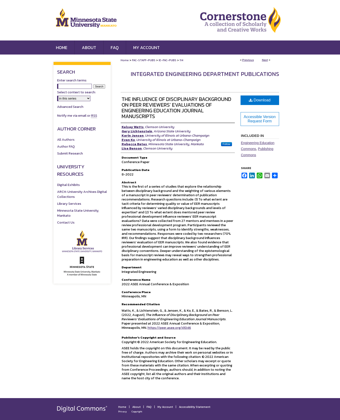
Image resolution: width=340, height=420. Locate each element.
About (136, 407)
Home (125, 60)
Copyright (136, 411)
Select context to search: (76, 92)
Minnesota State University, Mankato (78, 213)
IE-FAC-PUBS (167, 60)
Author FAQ (66, 146)
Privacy (122, 411)
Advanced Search (70, 106)
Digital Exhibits (68, 184)
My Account (165, 407)
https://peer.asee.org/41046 (169, 327)
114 (181, 60)
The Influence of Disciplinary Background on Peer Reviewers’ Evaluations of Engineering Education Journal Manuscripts (176, 107)
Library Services (69, 203)
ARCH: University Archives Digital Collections (82, 194)
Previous (248, 60)
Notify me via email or (77, 115)
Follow (226, 144)
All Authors (65, 139)
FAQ (149, 407)
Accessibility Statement (194, 407)
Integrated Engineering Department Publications (205, 74)
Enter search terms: (72, 80)
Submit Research (70, 153)
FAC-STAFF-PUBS (143, 60)
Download (260, 100)
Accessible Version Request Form (260, 119)
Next (265, 60)
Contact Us (65, 222)
